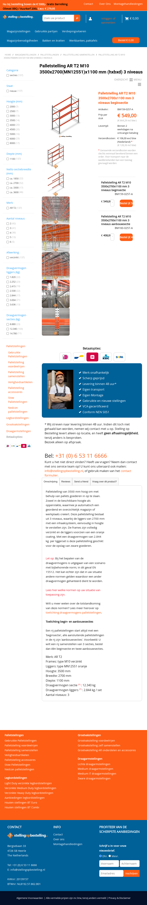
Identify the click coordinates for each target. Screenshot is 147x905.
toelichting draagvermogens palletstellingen (73, 612)
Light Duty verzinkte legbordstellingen (28, 783)
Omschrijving (50, 481)
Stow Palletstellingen (17, 400)
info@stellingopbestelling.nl (64, 471)
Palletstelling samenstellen (16, 374)
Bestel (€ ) (126, 203)
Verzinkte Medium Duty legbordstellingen (30, 788)
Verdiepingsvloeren (74, 31)
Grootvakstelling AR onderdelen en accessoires (107, 750)
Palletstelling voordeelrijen (16, 364)
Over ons (105, 4)
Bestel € (126, 40)
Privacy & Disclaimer (119, 898)
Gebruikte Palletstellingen (17, 354)
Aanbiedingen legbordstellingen (25, 797)
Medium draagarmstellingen (95, 768)
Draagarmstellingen (18, 431)
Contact (88, 4)
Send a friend (81, 481)
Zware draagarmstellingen (94, 778)
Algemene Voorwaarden (29, 898)
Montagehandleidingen (128, 4)
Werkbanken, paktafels (83, 40)
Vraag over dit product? (104, 481)
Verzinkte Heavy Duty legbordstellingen (29, 793)
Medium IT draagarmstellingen (97, 773)
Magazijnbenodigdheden (22, 40)
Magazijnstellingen (18, 31)
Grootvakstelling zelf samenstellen (99, 745)
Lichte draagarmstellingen (94, 764)
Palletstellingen (15, 346)
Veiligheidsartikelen (20, 382)
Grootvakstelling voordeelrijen (96, 740)
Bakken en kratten (53, 40)
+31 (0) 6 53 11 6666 (81, 455)
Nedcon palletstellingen (17, 410)
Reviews (65, 481)
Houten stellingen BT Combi (22, 807)
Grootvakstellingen (17, 424)
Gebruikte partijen (46, 31)
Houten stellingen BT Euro (21, 802)
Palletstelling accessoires (16, 390)
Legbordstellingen (17, 418)
